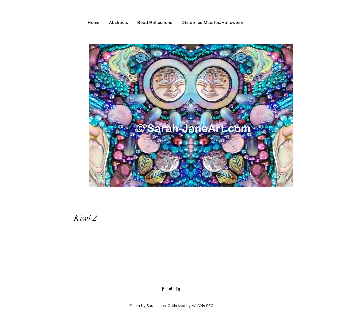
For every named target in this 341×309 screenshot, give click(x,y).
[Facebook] (162, 288)
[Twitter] (170, 288)
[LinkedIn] (178, 288)
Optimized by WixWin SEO (191, 306)
